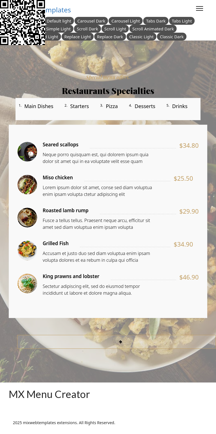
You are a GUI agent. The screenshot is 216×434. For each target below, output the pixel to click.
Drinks (180, 106)
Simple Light (58, 29)
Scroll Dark (87, 29)
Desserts (145, 106)
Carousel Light (125, 21)
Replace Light (77, 36)
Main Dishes (38, 106)
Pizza (112, 106)
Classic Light (141, 36)
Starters (79, 106)
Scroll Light (115, 29)
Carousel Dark (91, 21)
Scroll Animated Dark (153, 29)
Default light (59, 21)
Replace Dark (110, 36)
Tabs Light (182, 21)
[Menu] (199, 8)
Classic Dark (172, 36)
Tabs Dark (155, 21)
